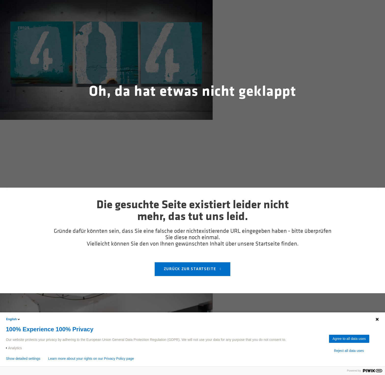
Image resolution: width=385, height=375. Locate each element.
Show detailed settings (23, 359)
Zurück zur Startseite (190, 269)
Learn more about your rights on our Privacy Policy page (91, 359)
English (13, 319)
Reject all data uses (349, 351)
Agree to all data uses (349, 339)
